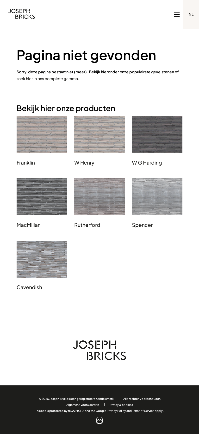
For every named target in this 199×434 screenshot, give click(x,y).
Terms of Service (143, 411)
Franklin (26, 162)
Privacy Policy (116, 411)
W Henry (84, 162)
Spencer (142, 225)
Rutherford (87, 225)
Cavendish (29, 287)
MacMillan (29, 225)
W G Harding (147, 162)
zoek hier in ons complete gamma (47, 78)
